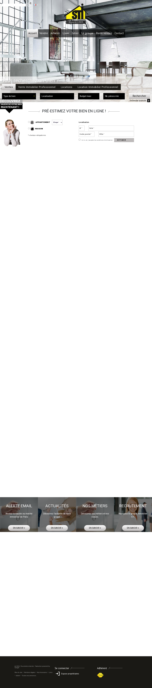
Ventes (9, 87)
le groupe (87, 33)
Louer (66, 33)
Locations (66, 87)
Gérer (75, 33)
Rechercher (139, 96)
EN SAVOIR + (19, 528)
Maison (36, 129)
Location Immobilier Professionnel (98, 87)
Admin (18, 675)
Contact (119, 33)
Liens (50, 672)
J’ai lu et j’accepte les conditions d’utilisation (97, 140)
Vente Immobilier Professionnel (37, 87)
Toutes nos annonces (29, 675)
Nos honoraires (42, 672)
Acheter (55, 33)
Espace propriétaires (67, 673)
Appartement (39, 122)
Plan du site (18, 672)
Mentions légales (29, 672)
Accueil (32, 33)
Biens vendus (104, 33)
